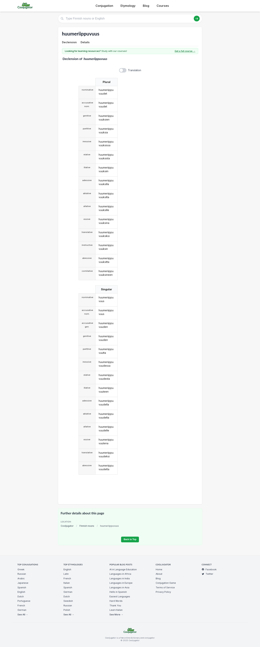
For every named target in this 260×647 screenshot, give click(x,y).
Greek (20, 569)
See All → (22, 614)
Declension (69, 42)
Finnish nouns (86, 525)
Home (159, 569)
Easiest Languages (119, 596)
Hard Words (116, 601)
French (21, 605)
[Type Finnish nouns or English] (130, 18)
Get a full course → (185, 51)
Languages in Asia (119, 587)
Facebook (209, 569)
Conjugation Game (166, 583)
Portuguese (23, 601)
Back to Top (130, 539)
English (21, 592)
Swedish (68, 601)
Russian (21, 573)
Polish (66, 610)
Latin (66, 573)
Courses (163, 6)
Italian (66, 583)
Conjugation (104, 6)
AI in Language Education (123, 569)
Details (85, 42)
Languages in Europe (120, 583)
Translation (134, 70)
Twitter (207, 573)
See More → (116, 614)
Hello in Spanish (118, 592)
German (21, 610)
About (159, 573)
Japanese (22, 583)
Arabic (21, 578)
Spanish (21, 587)
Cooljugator (67, 525)
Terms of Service (165, 587)
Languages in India (119, 578)
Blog (146, 6)
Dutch (20, 596)
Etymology (128, 6)
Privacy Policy (163, 592)
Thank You (115, 605)
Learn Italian (116, 610)
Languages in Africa (120, 573)
